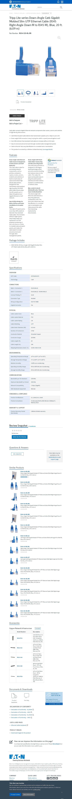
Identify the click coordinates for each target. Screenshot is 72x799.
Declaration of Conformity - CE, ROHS (21, 709)
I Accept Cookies (15, 794)
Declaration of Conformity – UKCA (20, 712)
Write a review (20, 109)
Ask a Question (17, 454)
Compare (37, 628)
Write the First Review (19, 437)
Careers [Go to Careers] (11, 780)
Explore (59, 175)
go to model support (55, 704)
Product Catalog (19, 13)
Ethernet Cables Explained (18, 725)
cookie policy (36, 789)
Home (11, 13)
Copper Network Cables (33, 13)
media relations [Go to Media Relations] (32, 778)
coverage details (47, 149)
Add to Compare (14, 120)
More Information (29, 794)
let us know (56, 744)
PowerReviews (32, 426)
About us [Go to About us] (11, 778)
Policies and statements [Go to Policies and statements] (35, 780)
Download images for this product (21, 733)
